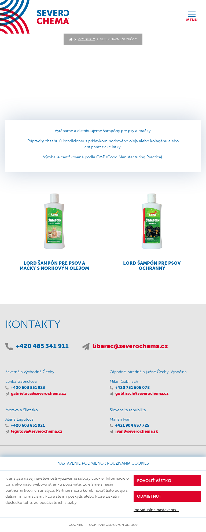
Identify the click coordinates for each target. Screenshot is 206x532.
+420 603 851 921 (28, 425)
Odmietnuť (149, 496)
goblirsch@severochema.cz (141, 393)
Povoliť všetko (154, 480)
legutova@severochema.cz (36, 431)
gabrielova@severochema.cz (38, 393)
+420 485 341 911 (42, 346)
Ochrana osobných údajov (113, 525)
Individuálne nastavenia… (156, 509)
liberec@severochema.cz (130, 346)
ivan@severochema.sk (136, 431)
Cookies (76, 525)
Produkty (86, 39)
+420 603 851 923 (28, 387)
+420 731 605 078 (132, 387)
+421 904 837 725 (132, 425)
